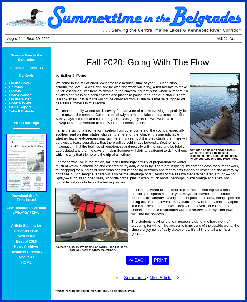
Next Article (160, 277)
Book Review (20, 103)
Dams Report (20, 107)
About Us (26, 257)
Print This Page (26, 123)
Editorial (16, 87)
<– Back (137, 260)
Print (160, 260)
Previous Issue (26, 231)
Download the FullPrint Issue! (26, 198)
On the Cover (20, 83)
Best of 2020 (26, 241)
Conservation (20, 95)
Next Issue (26, 236)
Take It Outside (21, 111)
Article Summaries (26, 225)
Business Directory (26, 252)
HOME (26, 262)
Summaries (135, 277)
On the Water (20, 99)
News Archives (26, 246)
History (15, 91)
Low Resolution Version (26, 208)
